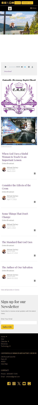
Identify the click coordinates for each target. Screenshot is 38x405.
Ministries (4, 344)
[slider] (12, 67)
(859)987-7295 (27, 3)
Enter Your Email (6, 319)
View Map (4, 364)
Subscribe (7, 326)
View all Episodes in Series (10, 290)
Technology (6, 346)
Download (8, 71)
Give (2, 339)
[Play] (5, 67)
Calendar (5, 341)
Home (4, 337)
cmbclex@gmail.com (13, 377)
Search (17, 3)
